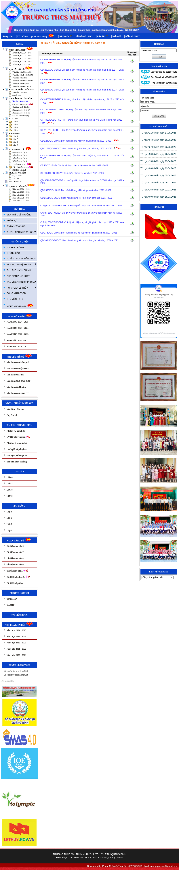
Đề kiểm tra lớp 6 (19, 152)
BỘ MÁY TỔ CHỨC (16, 226)
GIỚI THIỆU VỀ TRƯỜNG (19, 214)
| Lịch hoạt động (43, 35)
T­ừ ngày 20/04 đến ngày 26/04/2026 (158, 154)
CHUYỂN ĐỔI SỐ (21, 69)
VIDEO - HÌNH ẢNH (20, 305)
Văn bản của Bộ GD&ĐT (22, 75)
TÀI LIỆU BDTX (16, 182)
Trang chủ (7, 36)
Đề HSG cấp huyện (23, 167)
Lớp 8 (15, 142)
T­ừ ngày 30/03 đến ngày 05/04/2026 (158, 175)
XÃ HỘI (15, 179)
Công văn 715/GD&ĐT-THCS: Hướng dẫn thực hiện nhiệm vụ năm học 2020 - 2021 (81, 205)
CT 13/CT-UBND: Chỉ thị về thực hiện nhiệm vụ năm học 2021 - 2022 (74, 165)
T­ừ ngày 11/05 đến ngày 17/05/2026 (158, 133)
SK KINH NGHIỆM (17, 173)
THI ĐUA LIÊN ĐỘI (22, 186)
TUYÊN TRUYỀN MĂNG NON (21, 258)
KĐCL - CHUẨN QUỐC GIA (21, 89)
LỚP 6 (15, 122)
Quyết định (16, 95)
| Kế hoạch (65, 36)
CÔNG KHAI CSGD (16, 293)
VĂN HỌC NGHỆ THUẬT (21, 264)
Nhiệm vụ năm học (20, 101)
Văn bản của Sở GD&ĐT (22, 81)
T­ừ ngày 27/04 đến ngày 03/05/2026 (158, 147)
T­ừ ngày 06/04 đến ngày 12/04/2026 (158, 168)
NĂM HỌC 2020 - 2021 (22, 64)
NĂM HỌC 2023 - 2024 (22, 56)
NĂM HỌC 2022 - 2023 (22, 59)
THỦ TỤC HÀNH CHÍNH (19, 270)
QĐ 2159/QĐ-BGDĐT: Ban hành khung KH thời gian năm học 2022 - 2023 (81, 148)
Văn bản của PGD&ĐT (21, 87)
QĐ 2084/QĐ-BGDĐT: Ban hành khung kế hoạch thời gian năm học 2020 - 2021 (79, 240)
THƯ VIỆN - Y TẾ (15, 299)
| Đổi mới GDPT (132, 36)
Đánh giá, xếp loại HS (21, 113)
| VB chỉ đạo (22, 36)
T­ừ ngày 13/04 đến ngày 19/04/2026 (158, 161)
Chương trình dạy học (21, 107)
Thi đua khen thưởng (20, 116)
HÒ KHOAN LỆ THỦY (21, 287)
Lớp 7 (15, 139)
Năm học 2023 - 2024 (21, 192)
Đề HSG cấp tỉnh (19, 170)
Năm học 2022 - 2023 (21, 195)
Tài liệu (43, 42)
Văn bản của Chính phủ (22, 72)
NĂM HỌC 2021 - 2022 (22, 62)
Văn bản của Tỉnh (19, 78)
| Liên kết (102, 36)
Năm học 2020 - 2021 (21, 201)
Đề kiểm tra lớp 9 (19, 161)
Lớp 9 (15, 145)
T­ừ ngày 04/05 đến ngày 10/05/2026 (158, 140)
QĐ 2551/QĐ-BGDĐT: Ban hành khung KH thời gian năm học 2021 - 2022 (76, 198)
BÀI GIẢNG (14, 133)
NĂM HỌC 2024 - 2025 (22, 53)
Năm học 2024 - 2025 (21, 189)
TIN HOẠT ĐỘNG (15, 247)
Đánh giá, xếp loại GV (21, 110)
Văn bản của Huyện (20, 84)
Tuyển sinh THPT (21, 164)
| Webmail (116, 36)
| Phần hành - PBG (83, 36)
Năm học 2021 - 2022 (21, 198)
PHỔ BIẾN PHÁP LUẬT (18, 276)
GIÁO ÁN (13, 119)
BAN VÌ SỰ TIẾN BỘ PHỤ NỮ (21, 281)
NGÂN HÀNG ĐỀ (20, 150)
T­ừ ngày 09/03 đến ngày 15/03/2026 (158, 197)
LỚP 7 (15, 125)
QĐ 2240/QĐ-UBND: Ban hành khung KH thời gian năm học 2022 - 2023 (80, 141)
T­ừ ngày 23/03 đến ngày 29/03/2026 (158, 182)
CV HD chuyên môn (22, 104)
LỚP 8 (15, 127)
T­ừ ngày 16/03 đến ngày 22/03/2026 (158, 189)
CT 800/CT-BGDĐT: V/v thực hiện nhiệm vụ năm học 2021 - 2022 (72, 173)
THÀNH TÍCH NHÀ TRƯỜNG (21, 232)
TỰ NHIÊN (17, 176)
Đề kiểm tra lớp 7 (19, 155)
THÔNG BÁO (13, 253)
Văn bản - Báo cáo (19, 92)
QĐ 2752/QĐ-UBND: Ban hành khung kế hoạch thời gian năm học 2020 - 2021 (78, 233)
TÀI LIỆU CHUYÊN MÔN (20, 98)
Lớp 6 (15, 136)
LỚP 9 (15, 130)
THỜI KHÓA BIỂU (21, 50)
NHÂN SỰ (11, 220)
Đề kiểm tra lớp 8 (19, 158)
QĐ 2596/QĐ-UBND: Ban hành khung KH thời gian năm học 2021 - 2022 (75, 190)
